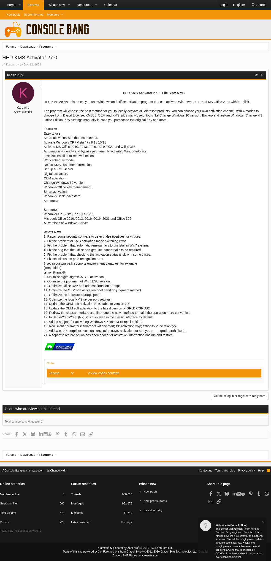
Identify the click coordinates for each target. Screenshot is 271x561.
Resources (84, 5)
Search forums (33, 14)
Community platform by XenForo (135, 548)
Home (11, 5)
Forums (33, 5)
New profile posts (156, 501)
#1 (261, 76)
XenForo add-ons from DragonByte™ (122, 552)
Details (197, 552)
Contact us (198, 470)
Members (53, 14)
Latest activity (154, 510)
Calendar (110, 5)
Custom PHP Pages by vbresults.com (135, 555)
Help (258, 470)
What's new (56, 5)
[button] (19, 5)
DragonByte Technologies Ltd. (175, 552)
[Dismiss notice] (262, 522)
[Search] (259, 5)
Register (82, 374)
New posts (13, 14)
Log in (67, 374)
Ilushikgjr (126, 523)
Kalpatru (12, 65)
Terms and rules (219, 470)
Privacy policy (242, 470)
